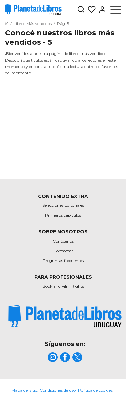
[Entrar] (101, 10)
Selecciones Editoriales (63, 205)
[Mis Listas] (90, 10)
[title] (65, 316)
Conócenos (63, 241)
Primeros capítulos (63, 215)
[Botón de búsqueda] (81, 9)
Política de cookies (95, 390)
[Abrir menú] (115, 9)
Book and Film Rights (63, 286)
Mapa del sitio (24, 390)
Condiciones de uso (58, 390)
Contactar (63, 250)
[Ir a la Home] (6, 23)
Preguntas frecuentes (63, 260)
